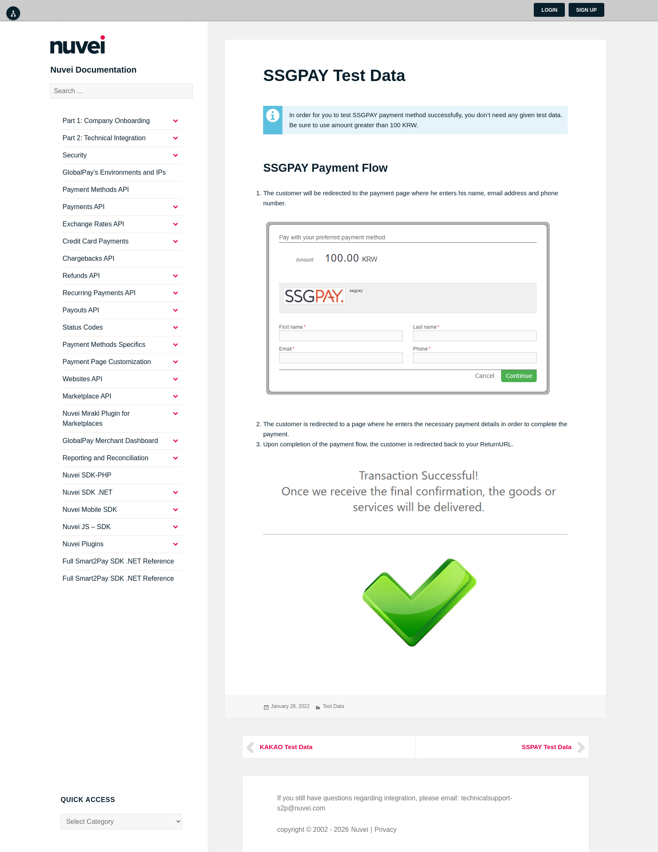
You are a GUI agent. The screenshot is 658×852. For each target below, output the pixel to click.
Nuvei (359, 829)
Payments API (84, 212)
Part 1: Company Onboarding (106, 126)
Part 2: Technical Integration (104, 143)
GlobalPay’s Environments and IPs (114, 177)
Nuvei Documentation (104, 73)
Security (75, 160)
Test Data (333, 706)
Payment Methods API (96, 195)
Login (549, 10)
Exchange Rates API (93, 229)
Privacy (386, 829)
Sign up (586, 10)
